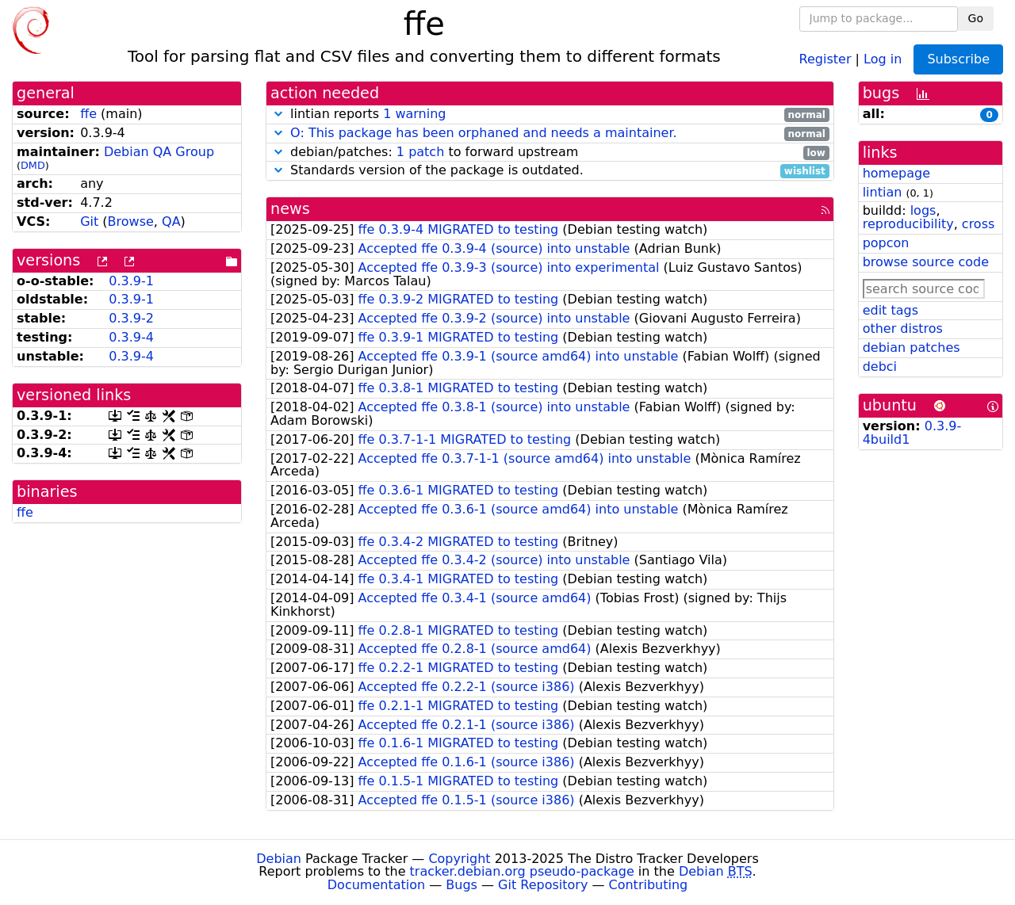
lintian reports (549, 114)
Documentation (376, 884)
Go (975, 18)
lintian (882, 192)
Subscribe (958, 59)
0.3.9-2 (131, 318)
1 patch (420, 151)
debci (880, 366)
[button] (278, 113)
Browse (131, 221)
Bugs (461, 884)
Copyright (459, 858)
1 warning (414, 113)
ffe (88, 113)
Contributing (648, 884)
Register (825, 58)
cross (978, 223)
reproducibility (908, 223)
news (290, 209)
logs (923, 210)
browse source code (926, 261)
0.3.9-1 (131, 280)
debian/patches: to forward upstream (549, 152)
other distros (903, 328)
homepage (896, 173)
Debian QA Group (159, 151)
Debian (278, 858)
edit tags (890, 310)
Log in (883, 58)
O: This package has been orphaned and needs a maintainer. (483, 132)
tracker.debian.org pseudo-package (522, 871)
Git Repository (543, 884)
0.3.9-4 (131, 337)
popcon (886, 242)
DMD (33, 165)
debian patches (911, 347)
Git (89, 221)
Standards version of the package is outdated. (549, 171)
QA (171, 221)
